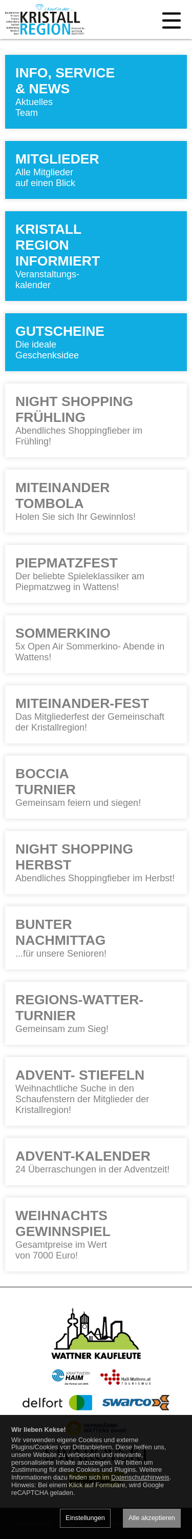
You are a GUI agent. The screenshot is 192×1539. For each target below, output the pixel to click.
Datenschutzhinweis (140, 1477)
